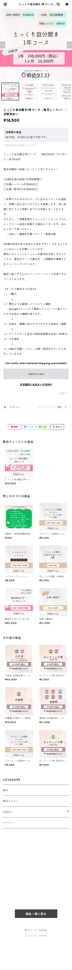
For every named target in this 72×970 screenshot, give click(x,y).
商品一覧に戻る (36, 914)
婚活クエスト (11, 801)
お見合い (8, 812)
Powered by (36, 935)
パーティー (9, 822)
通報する (63, 393)
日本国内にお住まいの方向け (36, 384)
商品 (5, 790)
